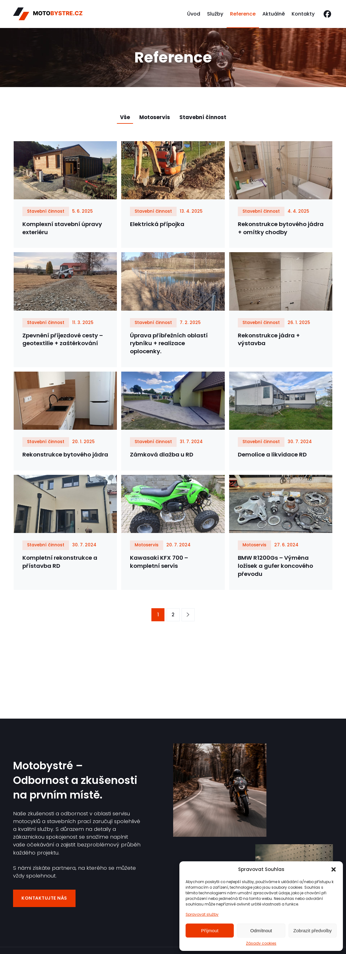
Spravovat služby (202, 914)
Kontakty (303, 13)
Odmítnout (261, 930)
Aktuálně (273, 13)
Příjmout (210, 930)
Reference (243, 13)
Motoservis (154, 117)
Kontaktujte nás (44, 899)
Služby (215, 13)
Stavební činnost (202, 117)
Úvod (193, 13)
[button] (333, 869)
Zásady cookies (261, 943)
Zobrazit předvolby (312, 930)
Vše (125, 117)
